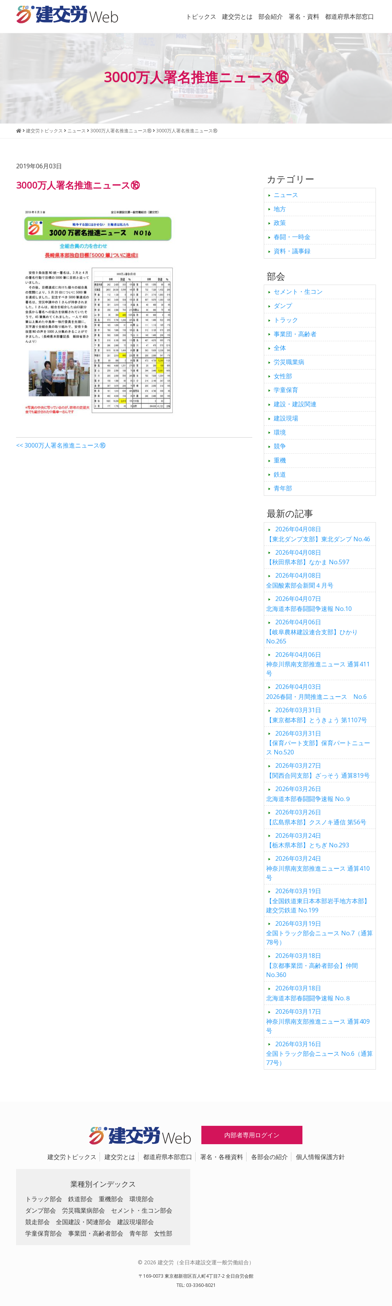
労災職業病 (289, 362)
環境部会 (141, 1199)
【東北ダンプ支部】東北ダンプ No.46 (318, 534)
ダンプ (283, 305)
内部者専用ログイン (251, 1135)
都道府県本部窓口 (349, 16)
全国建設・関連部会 (83, 1222)
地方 (280, 209)
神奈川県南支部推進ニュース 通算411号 (318, 664)
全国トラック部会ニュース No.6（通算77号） (319, 1053)
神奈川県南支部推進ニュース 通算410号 (318, 868)
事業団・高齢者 (295, 334)
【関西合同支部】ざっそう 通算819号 (318, 770)
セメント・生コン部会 (141, 1210)
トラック (286, 320)
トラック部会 (43, 1199)
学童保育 (286, 390)
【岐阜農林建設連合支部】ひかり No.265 (312, 631)
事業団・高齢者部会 (95, 1233)
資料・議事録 (292, 251)
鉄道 (280, 474)
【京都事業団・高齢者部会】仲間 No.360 (312, 965)
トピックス (201, 16)
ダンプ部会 (40, 1210)
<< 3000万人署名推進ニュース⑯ (61, 445)
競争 (280, 446)
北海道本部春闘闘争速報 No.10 (309, 603)
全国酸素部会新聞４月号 (299, 580)
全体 (280, 348)
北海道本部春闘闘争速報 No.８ (308, 993)
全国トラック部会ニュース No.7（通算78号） (319, 933)
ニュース (286, 195)
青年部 (283, 488)
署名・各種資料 (221, 1157)
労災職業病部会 (83, 1210)
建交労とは (237, 16)
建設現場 (286, 418)
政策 (280, 222)
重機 (280, 460)
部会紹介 (270, 16)
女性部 (283, 376)
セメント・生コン (298, 291)
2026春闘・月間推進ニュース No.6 (316, 691)
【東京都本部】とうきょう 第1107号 (316, 715)
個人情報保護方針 (320, 1157)
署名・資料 (304, 16)
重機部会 (111, 1199)
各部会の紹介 (269, 1157)
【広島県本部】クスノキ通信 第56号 (316, 817)
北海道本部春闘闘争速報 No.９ (308, 794)
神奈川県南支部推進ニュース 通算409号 (318, 1021)
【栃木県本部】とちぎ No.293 (307, 840)
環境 (280, 432)
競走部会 (37, 1222)
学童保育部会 (43, 1233)
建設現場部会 (135, 1222)
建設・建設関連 (295, 404)
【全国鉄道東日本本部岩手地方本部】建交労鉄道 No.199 (318, 900)
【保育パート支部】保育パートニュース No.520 (318, 743)
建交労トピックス (71, 1157)
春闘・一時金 (292, 237)
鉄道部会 (80, 1199)
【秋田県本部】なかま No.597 (307, 557)
